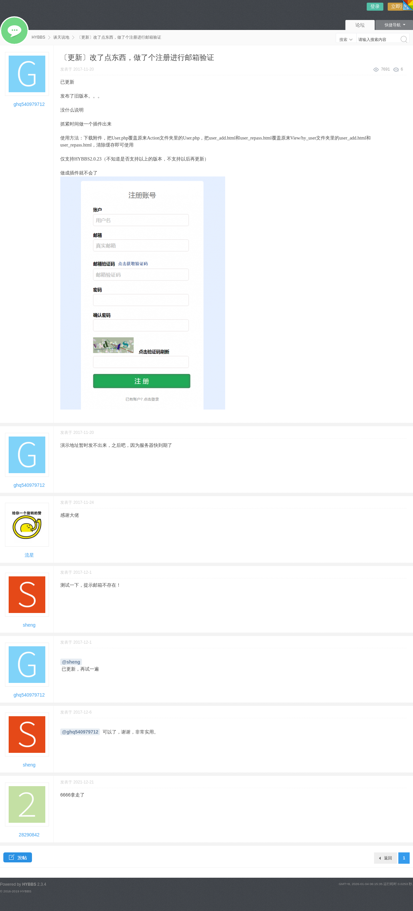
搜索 (343, 39)
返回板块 (388, 860)
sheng (29, 625)
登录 (375, 6)
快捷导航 (393, 25)
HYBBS (38, 37)
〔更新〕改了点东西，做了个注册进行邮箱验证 (119, 37)
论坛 (360, 25)
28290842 (29, 834)
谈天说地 (61, 37)
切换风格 (406, 6)
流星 (29, 555)
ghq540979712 (29, 104)
